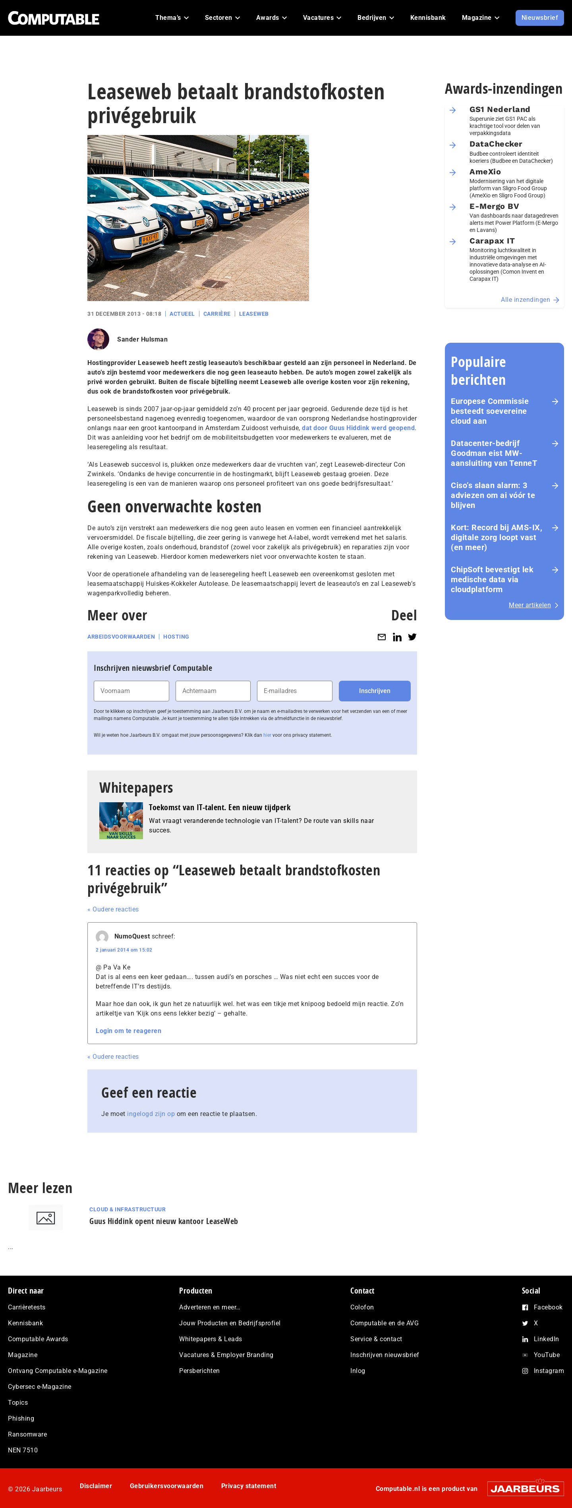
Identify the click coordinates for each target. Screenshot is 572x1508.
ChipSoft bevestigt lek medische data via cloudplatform (492, 579)
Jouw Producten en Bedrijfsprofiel (230, 1323)
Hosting (176, 636)
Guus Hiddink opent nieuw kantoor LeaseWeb (163, 1221)
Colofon (362, 1307)
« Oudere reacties (113, 909)
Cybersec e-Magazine (40, 1386)
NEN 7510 (23, 1450)
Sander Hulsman (142, 339)
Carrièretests (27, 1307)
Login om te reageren (128, 1031)
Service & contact (376, 1339)
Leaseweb (254, 314)
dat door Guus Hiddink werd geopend (358, 428)
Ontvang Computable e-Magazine (58, 1371)
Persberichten (199, 1371)
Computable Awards (38, 1339)
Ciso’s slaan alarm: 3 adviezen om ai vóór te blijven (493, 495)
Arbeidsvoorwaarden (121, 636)
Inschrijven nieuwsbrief (384, 1355)
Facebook (548, 1307)
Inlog (357, 1371)
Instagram (549, 1371)
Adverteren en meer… (210, 1307)
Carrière (217, 314)
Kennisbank (25, 1323)
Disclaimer (96, 1486)
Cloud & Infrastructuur (127, 1209)
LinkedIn (546, 1339)
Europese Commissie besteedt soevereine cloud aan (490, 411)
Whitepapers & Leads (210, 1339)
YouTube (547, 1355)
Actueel (182, 314)
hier (267, 735)
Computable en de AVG (384, 1323)
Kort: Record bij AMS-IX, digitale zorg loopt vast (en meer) (496, 537)
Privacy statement (248, 1486)
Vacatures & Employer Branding (226, 1355)
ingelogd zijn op (151, 1114)
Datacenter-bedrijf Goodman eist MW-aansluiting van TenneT (494, 453)
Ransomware (27, 1434)
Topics (18, 1402)
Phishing (21, 1418)
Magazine (22, 1355)
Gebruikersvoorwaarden (167, 1486)
